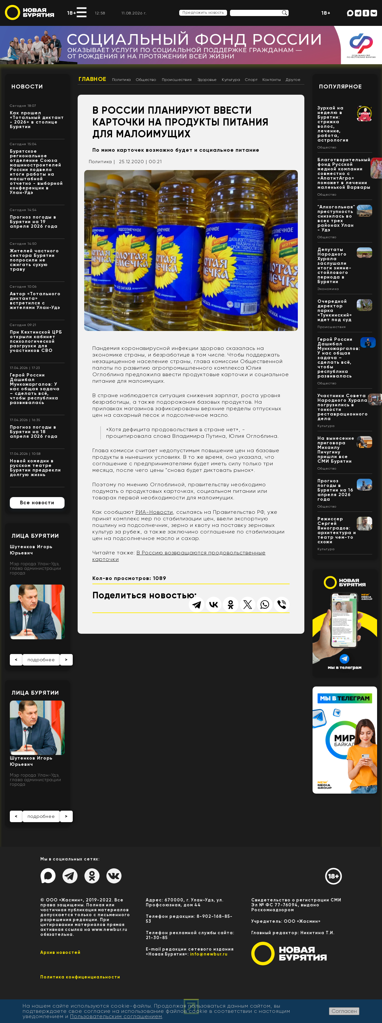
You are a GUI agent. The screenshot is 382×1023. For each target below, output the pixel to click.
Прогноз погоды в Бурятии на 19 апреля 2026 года (34, 221)
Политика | (102, 161)
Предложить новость (203, 12)
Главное (92, 79)
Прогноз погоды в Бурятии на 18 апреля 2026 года (34, 431)
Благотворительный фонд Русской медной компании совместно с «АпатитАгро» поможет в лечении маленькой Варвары (344, 173)
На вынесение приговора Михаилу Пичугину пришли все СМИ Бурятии (335, 449)
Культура (231, 79)
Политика (121, 79)
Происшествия (177, 79)
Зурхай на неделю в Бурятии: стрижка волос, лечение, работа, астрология (333, 124)
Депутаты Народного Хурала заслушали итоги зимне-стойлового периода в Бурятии (334, 265)
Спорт (251, 79)
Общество (146, 79)
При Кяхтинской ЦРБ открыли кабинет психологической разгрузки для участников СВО (36, 341)
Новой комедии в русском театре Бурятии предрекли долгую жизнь (35, 467)
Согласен (344, 1011)
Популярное (340, 86)
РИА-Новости (154, 512)
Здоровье (207, 79)
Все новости (37, 503)
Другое (293, 79)
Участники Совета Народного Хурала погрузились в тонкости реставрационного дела (342, 407)
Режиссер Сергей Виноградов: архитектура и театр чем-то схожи (336, 530)
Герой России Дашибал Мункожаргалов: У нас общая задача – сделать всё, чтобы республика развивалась (35, 388)
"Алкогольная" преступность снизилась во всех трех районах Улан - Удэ (336, 218)
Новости (27, 86)
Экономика (328, 289)
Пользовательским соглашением (116, 1016)
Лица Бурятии (35, 535)
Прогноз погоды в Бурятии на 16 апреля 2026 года (335, 490)
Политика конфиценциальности (80, 977)
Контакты (271, 79)
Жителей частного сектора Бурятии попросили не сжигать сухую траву (34, 260)
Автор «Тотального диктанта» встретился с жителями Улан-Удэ (35, 300)
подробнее (41, 659)
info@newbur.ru (209, 954)
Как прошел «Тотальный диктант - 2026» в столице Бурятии (37, 119)
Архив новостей (60, 952)
